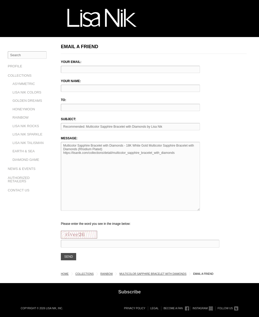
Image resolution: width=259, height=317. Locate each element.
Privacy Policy (134, 308)
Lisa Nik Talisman (28, 143)
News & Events (21, 168)
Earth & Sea (23, 151)
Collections (20, 75)
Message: (69, 138)
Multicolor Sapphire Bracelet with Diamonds (152, 273)
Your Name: (71, 81)
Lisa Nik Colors (26, 92)
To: (63, 100)
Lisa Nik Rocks (25, 126)
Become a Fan (173, 308)
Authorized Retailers (19, 179)
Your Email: (71, 62)
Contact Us (18, 190)
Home (65, 273)
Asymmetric (23, 83)
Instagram (200, 308)
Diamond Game (25, 159)
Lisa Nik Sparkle (27, 134)
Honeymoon (23, 109)
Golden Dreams (27, 100)
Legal (154, 308)
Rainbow (20, 117)
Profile (15, 66)
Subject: (68, 119)
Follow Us (225, 308)
